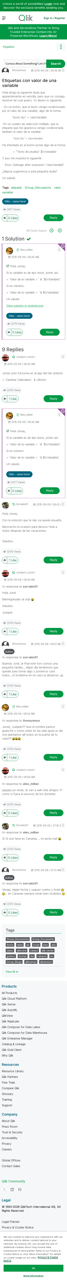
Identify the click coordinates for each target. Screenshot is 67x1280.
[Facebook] (20, 1189)
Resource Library (13, 1071)
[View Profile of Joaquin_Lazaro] (25, 356)
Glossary (7, 1094)
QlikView (7, 1015)
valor (57, 187)
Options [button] (60, 46)
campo (34, 950)
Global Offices (11, 1160)
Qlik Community (13, 1181)
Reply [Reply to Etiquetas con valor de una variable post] (53, 217)
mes (45, 944)
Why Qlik (7, 1055)
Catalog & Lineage (14, 1044)
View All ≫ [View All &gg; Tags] (12, 971)
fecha (10, 944)
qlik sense (48, 950)
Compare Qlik (10, 1088)
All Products (9, 993)
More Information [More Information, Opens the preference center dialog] (33, 1275)
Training (7, 1099)
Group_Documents (43, 939)
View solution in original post (24, 305)
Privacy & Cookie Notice (18, 1227)
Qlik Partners (10, 1077)
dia (32, 956)
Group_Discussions (38, 187)
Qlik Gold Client (11, 1050)
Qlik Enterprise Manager (17, 1038)
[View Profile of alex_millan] (26, 249)
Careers (7, 1149)
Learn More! (48, 36)
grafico (11, 956)
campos (42, 956)
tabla (20, 944)
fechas (23, 956)
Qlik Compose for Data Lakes (21, 1027)
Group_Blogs (14, 961)
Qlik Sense (9, 1004)
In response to (20, 586)
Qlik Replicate (10, 1021)
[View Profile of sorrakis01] (22, 504)
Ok (33, 1268)
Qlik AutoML (10, 1010)
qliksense (30, 961)
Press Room (10, 1126)
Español (8, 47)
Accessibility (10, 1138)
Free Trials (8, 1082)
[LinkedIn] (12, 1189)
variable (7, 192)
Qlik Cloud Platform (14, 998)
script (36, 944)
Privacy (6, 1143)
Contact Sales (11, 1166)
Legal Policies (10, 1221)
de (27, 944)
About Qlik (8, 1121)
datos (10, 950)
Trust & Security (12, 1132)
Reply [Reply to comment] (50, 332)
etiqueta (16, 187)
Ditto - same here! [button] (15, 201)
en (51, 956)
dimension (46, 961)
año (53, 944)
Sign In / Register (54, 18)
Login (48, 4)
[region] (33, 1255)
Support (7, 1105)
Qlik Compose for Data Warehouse (24, 1032)
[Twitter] (4, 1189)
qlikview (21, 950)
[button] (63, 70)
